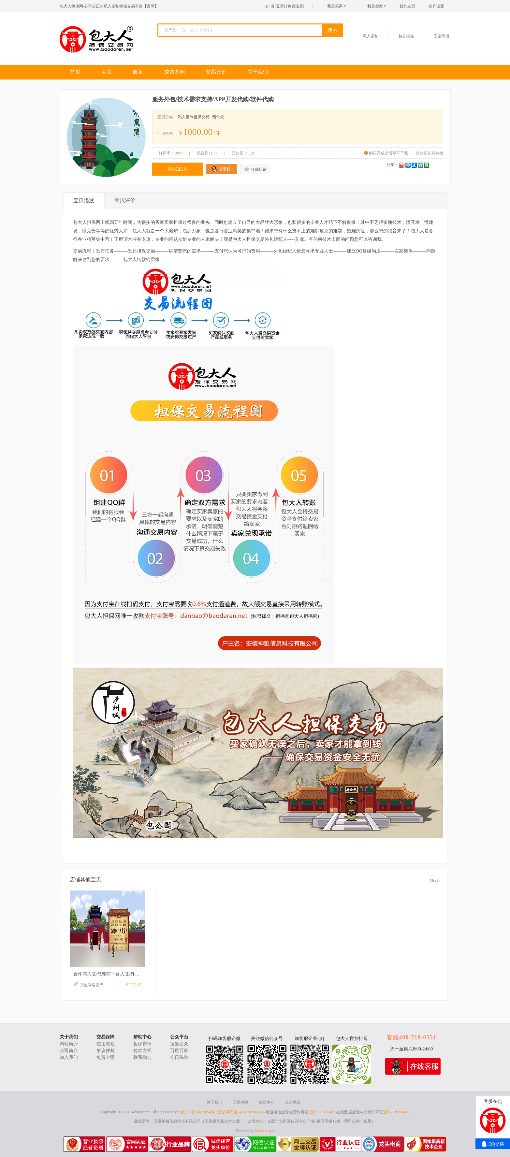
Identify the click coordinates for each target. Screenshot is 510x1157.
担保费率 (142, 1043)
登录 (280, 6)
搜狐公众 (179, 1043)
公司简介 (69, 1050)
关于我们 (257, 72)
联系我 (224, 169)
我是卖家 (376, 6)
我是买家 (336, 6)
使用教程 (105, 1043)
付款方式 (142, 1050)
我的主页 (407, 6)
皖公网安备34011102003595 (241, 1112)
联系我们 (142, 1057)
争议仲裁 (105, 1050)
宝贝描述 (83, 200)
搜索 (332, 30)
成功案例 (174, 72)
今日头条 (179, 1057)
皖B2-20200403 (322, 1112)
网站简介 (69, 1043)
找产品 (170, 30)
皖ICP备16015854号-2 (199, 1112)
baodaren (262, 1130)
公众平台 (179, 1036)
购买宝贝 (177, 168)
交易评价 (216, 72)
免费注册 (295, 6)
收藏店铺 (259, 169)
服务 (138, 72)
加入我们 (69, 1057)
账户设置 (436, 6)
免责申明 (105, 1057)
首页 (75, 72)
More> (435, 880)
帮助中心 (142, 1036)
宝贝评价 (124, 200)
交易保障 (105, 1036)
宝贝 (106, 72)
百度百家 (179, 1050)
